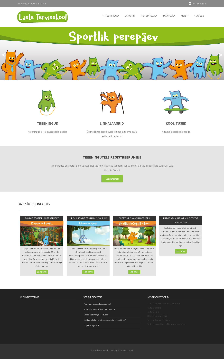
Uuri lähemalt (112, 178)
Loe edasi (42, 272)
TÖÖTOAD (169, 16)
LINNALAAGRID (112, 123)
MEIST (184, 16)
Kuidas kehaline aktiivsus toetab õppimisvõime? (105, 319)
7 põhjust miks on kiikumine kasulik (88, 218)
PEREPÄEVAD (149, 16)
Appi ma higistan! (91, 325)
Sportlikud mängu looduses (134, 218)
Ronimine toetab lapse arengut (42, 218)
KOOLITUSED (176, 123)
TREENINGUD (111, 16)
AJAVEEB (199, 16)
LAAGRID (130, 16)
